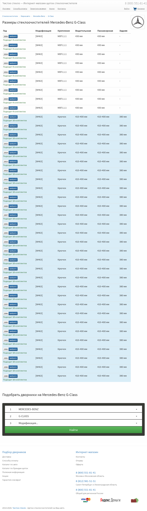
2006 (6, 224)
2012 (6, 170)
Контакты (62, 8)
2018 (6, 108)
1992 (6, 349)
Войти (126, 8)
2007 (6, 215)
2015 (6, 143)
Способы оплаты (20, 8)
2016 (6, 135)
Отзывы (79, 460)
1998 (6, 295)
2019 (6, 99)
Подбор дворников (14, 452)
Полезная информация (13, 472)
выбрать (13, 36)
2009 (6, 197)
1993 (6, 340)
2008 (6, 206)
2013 (6, 161)
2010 (6, 188)
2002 (6, 260)
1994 (6, 331)
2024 (6, 54)
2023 (6, 63)
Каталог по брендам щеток (15, 468)
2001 (6, 269)
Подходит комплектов (14, 40)
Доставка (6, 8)
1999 (6, 286)
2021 (6, 81)
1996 (6, 313)
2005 (6, 233)
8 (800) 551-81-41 (86, 472)
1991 (6, 358)
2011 (6, 179)
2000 (6, 277)
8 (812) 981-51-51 (86, 481)
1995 (6, 322)
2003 (6, 251)
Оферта (79, 464)
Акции (52, 8)
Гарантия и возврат (38, 8)
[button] (73, 409)
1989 (6, 376)
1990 (6, 367)
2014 (6, 152)
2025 (6, 45)
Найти (73, 430)
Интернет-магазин (87, 452)
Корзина (139, 9)
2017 (6, 126)
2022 (6, 72)
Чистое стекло (39, 3)
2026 (6, 36)
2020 (6, 90)
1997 (6, 304)
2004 (6, 242)
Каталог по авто (10, 464)
